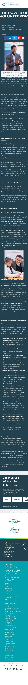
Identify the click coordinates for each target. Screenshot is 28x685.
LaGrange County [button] (10, 632)
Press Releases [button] (9, 590)
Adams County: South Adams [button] (13, 611)
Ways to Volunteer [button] (10, 566)
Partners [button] (7, 576)
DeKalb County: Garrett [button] (11, 617)
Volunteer (17, 499)
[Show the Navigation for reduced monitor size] (25, 4)
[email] (23, 38)
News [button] (6, 593)
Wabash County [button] (9, 652)
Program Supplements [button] (11, 571)
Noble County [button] (9, 641)
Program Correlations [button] (11, 573)
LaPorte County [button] (9, 634)
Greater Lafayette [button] (10, 625)
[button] (6, 668)
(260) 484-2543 (8, 556)
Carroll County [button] (9, 613)
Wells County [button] (8, 654)
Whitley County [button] (9, 657)
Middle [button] (7, 599)
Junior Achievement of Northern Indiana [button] (14, 605)
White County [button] (9, 655)
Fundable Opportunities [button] (12, 577)
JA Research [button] (8, 588)
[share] (6, 38)
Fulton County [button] (9, 622)
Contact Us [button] (7, 554)
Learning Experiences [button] (12, 596)
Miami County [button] (8, 638)
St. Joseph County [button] (10, 646)
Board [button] (6, 586)
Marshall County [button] (9, 636)
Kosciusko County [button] (10, 631)
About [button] (7, 583)
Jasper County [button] (9, 629)
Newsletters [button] (8, 592)
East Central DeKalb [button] (10, 618)
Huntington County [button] (10, 627)
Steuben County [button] (9, 650)
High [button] (6, 601)
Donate (6, 499)
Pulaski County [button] (9, 645)
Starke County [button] (9, 648)
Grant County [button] (8, 624)
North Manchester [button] (10, 643)
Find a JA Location (10, 659)
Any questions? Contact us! (9, 506)
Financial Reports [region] (9, 581)
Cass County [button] (8, 615)
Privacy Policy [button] (19, 663)
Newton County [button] (9, 639)
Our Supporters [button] (9, 579)
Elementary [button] (8, 597)
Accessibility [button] (7, 665)
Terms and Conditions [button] (9, 663)
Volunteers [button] (8, 564)
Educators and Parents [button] (12, 570)
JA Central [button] (21, 665)
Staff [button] (6, 585)
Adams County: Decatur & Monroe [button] (12, 609)
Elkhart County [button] (9, 620)
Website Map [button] (14, 665)
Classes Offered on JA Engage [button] (13, 568)
